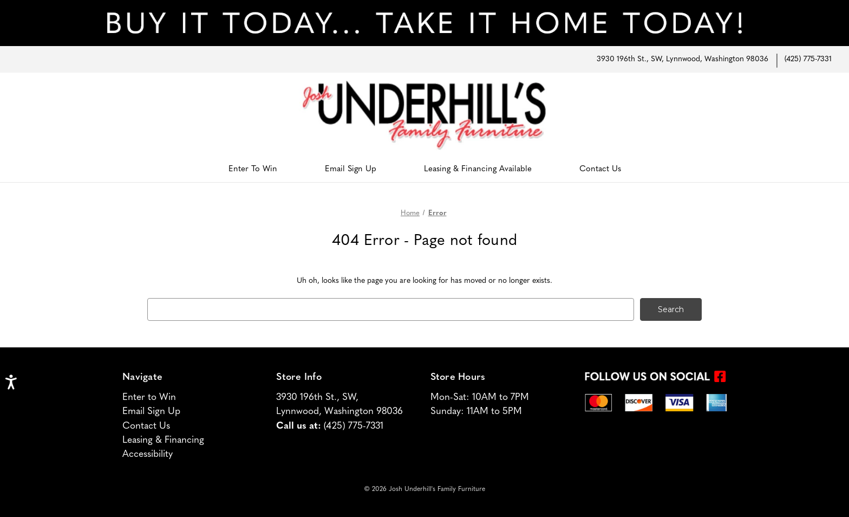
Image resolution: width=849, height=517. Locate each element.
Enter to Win (149, 397)
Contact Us (600, 169)
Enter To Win (252, 169)
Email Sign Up (350, 169)
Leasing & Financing (163, 440)
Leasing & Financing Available (478, 169)
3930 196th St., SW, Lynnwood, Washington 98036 (682, 59)
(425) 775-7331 (808, 59)
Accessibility (147, 454)
